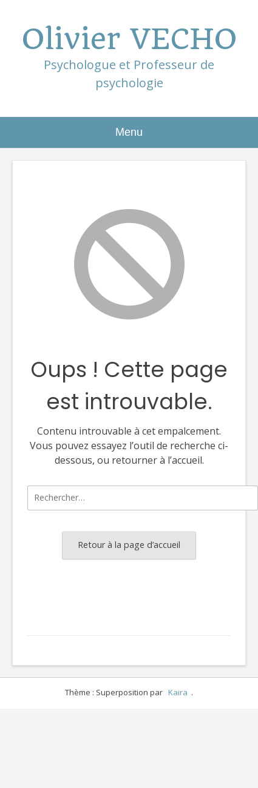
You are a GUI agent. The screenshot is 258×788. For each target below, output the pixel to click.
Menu (129, 132)
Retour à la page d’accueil (129, 544)
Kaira (178, 692)
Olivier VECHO (129, 39)
